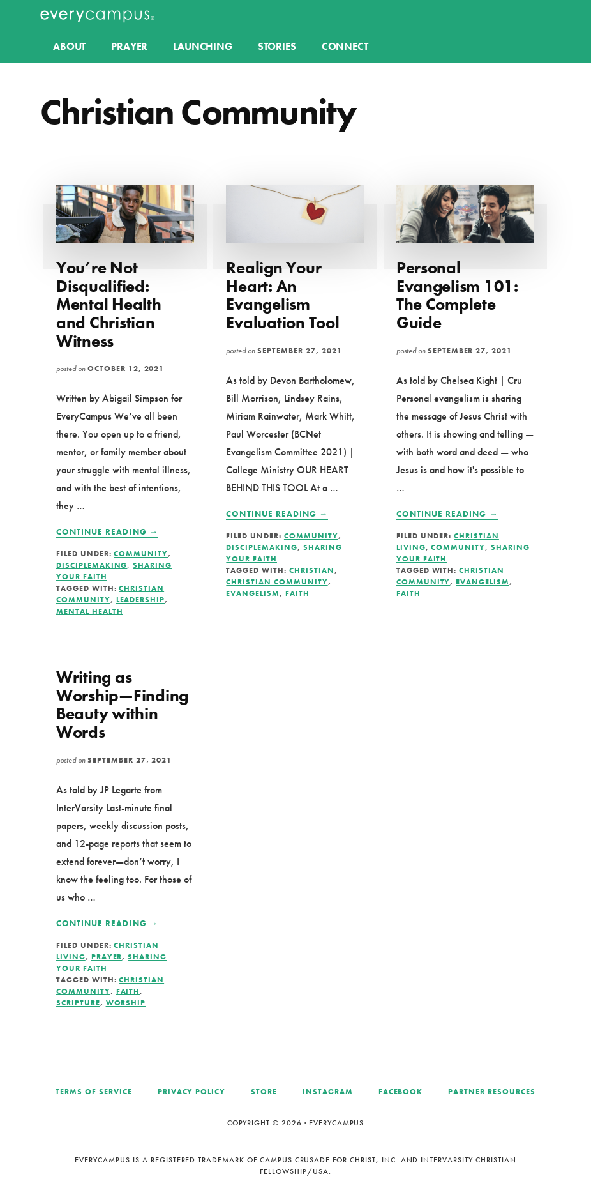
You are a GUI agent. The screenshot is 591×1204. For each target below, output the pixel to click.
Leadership (140, 600)
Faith (297, 593)
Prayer (107, 957)
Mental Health (89, 611)
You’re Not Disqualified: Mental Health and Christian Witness (108, 304)
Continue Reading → (107, 532)
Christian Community (276, 582)
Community (141, 554)
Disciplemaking (91, 565)
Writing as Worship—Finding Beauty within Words (122, 704)
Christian (311, 570)
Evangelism (253, 593)
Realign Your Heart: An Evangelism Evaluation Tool (282, 295)
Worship (126, 1003)
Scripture (78, 1003)
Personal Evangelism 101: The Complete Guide (457, 295)
